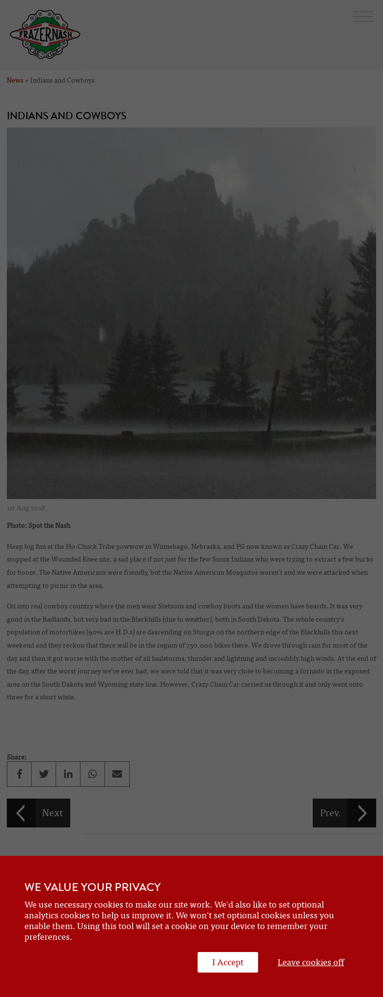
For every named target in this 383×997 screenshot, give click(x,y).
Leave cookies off (311, 962)
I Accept (227, 962)
